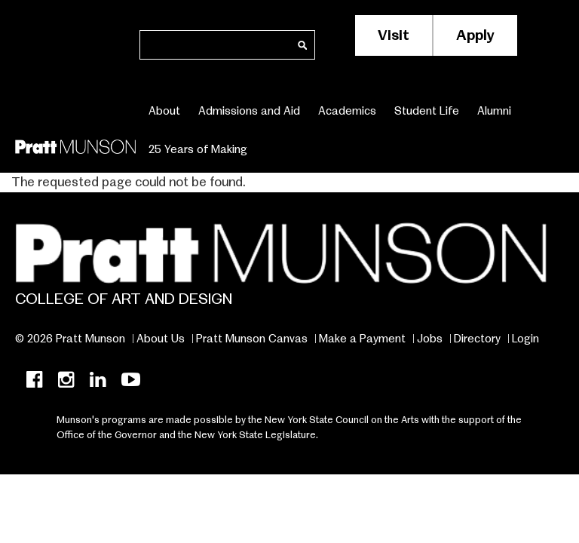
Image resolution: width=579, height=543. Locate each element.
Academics (347, 110)
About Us (160, 338)
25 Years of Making (198, 149)
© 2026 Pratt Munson (70, 338)
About (164, 110)
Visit (393, 35)
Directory (477, 338)
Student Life (426, 110)
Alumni (494, 110)
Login (525, 338)
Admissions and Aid (249, 110)
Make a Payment (362, 338)
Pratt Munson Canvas (252, 338)
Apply (475, 35)
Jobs (430, 338)
